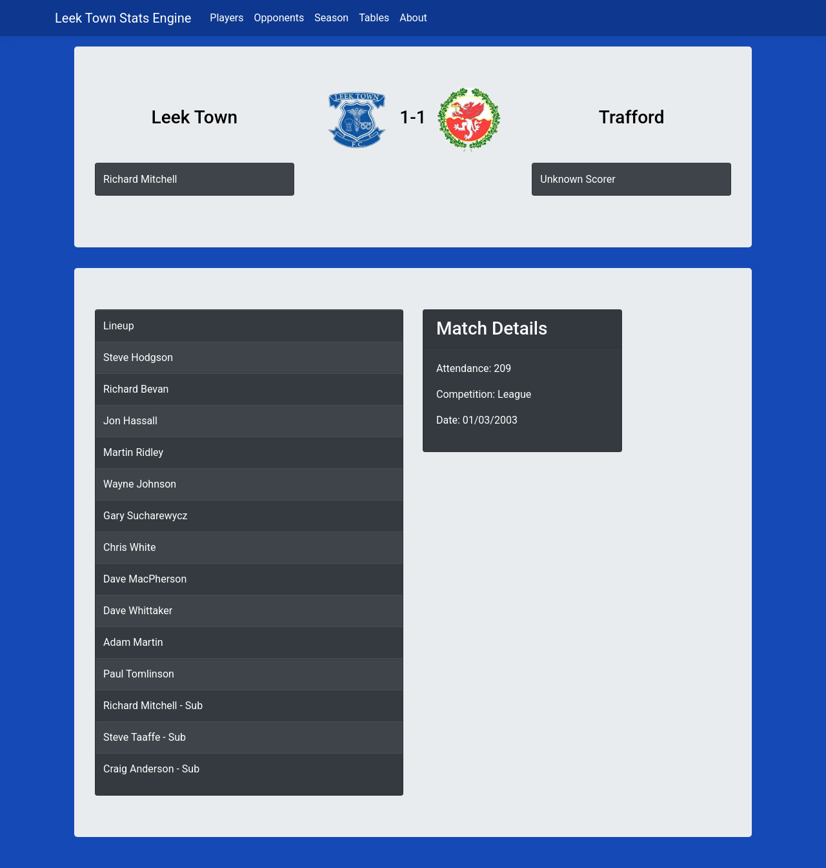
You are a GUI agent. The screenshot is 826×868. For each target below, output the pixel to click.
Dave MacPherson (144, 579)
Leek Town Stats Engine (124, 18)
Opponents (279, 18)
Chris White (129, 547)
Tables (374, 18)
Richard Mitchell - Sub (153, 705)
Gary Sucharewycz (145, 516)
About (413, 18)
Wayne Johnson (139, 484)
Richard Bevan (135, 389)
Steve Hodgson (138, 357)
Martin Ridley (133, 452)
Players (226, 18)
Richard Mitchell (140, 179)
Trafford (632, 117)
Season (331, 18)
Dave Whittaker (137, 610)
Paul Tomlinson (138, 674)
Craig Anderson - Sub (151, 769)
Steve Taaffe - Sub (144, 737)
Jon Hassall (130, 421)
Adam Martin (133, 642)
